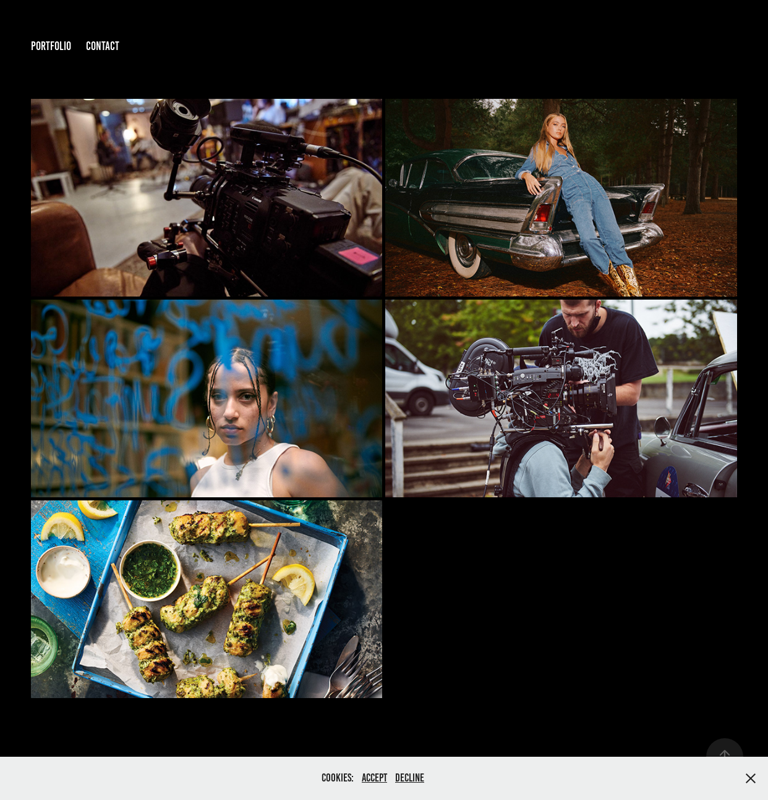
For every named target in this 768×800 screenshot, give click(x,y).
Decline (409, 778)
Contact (102, 46)
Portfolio (51, 46)
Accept (374, 778)
